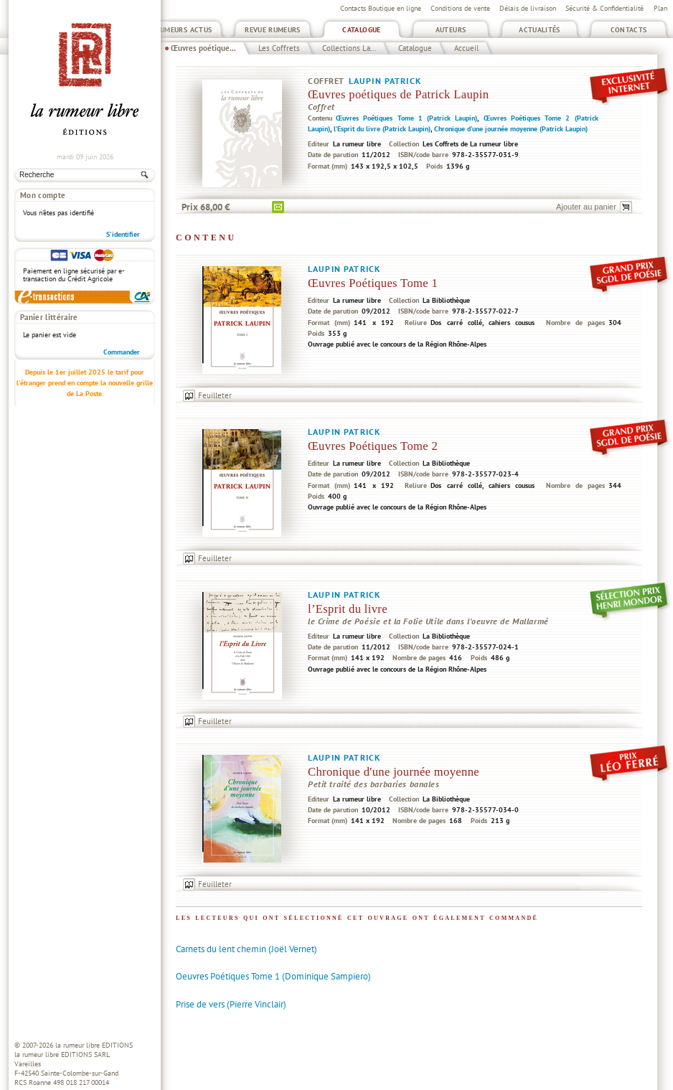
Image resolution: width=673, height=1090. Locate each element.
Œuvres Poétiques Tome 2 (373, 446)
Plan (660, 8)
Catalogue (361, 29)
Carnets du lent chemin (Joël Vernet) (246, 949)
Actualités (539, 29)
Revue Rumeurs (273, 29)
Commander (121, 352)
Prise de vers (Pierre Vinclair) (231, 1004)
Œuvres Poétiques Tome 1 (373, 283)
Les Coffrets (279, 48)
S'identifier (123, 234)
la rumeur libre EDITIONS (94, 1045)
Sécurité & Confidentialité (604, 8)
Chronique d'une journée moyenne (393, 772)
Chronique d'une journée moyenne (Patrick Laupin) (511, 128)
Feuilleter (215, 395)
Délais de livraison (527, 8)
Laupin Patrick (385, 80)
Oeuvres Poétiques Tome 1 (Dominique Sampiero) (273, 976)
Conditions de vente (460, 8)
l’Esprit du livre (347, 609)
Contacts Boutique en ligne (380, 8)
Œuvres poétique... (203, 48)
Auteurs (451, 29)
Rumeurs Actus (184, 29)
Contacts (629, 29)
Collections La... (349, 48)
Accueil (466, 48)
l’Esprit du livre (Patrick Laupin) (382, 128)
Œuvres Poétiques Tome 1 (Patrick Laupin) (406, 118)
